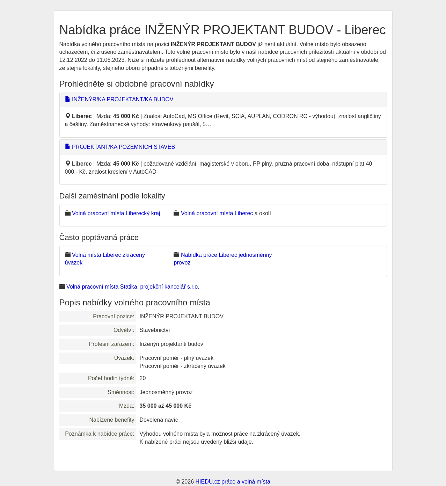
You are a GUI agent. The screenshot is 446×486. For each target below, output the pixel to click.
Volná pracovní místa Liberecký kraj (116, 213)
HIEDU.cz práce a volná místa (232, 482)
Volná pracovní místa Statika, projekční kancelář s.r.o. (132, 287)
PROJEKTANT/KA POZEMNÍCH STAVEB (120, 147)
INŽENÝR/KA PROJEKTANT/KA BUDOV (119, 99)
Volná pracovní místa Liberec (217, 213)
